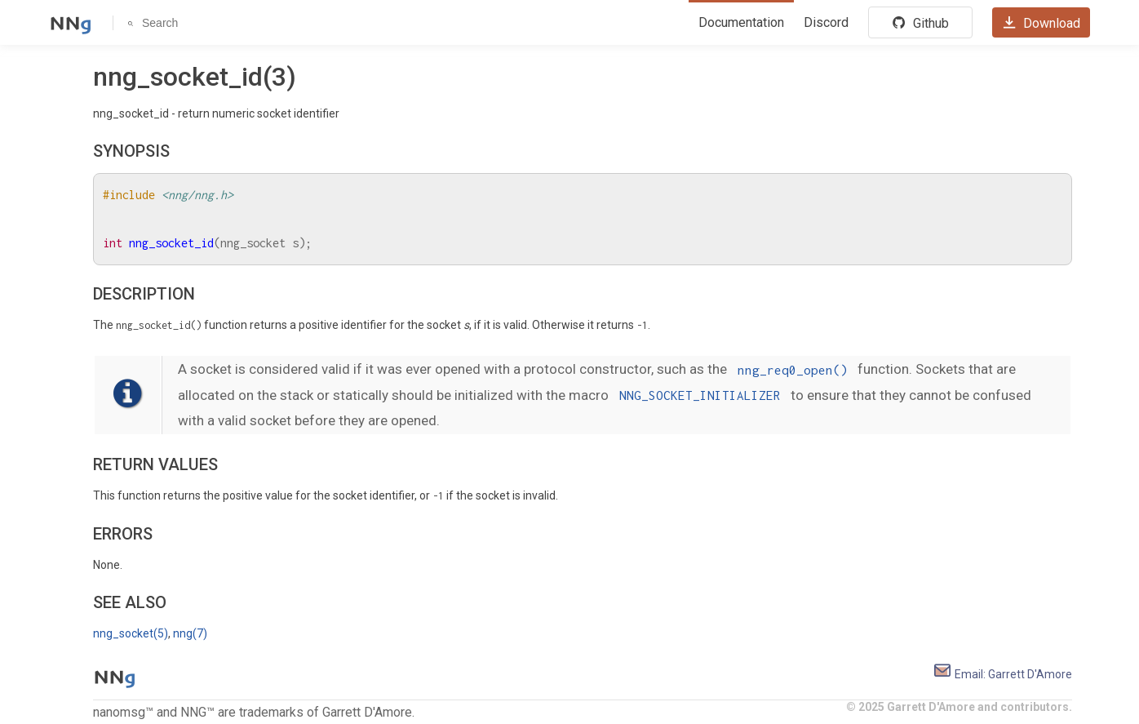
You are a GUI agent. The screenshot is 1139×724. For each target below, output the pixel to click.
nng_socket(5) (130, 633)
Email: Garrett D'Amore (1002, 674)
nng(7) (190, 633)
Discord (826, 22)
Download (1041, 23)
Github (920, 23)
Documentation (741, 22)
